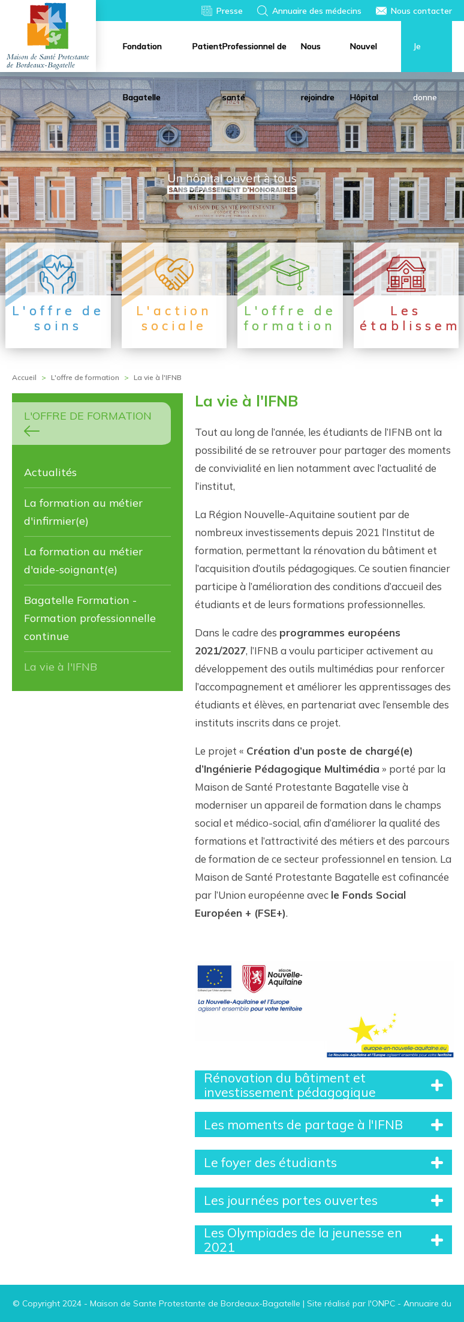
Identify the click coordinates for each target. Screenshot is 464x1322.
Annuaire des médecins (316, 10)
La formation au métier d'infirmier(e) (83, 512)
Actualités (50, 472)
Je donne (425, 56)
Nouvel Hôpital (364, 56)
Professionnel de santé (254, 56)
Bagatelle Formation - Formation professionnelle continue (90, 618)
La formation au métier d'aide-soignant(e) (83, 560)
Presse (229, 10)
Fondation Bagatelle (142, 56)
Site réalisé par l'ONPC (351, 1303)
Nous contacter (421, 10)
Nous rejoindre (318, 56)
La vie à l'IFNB (60, 667)
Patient (207, 46)
